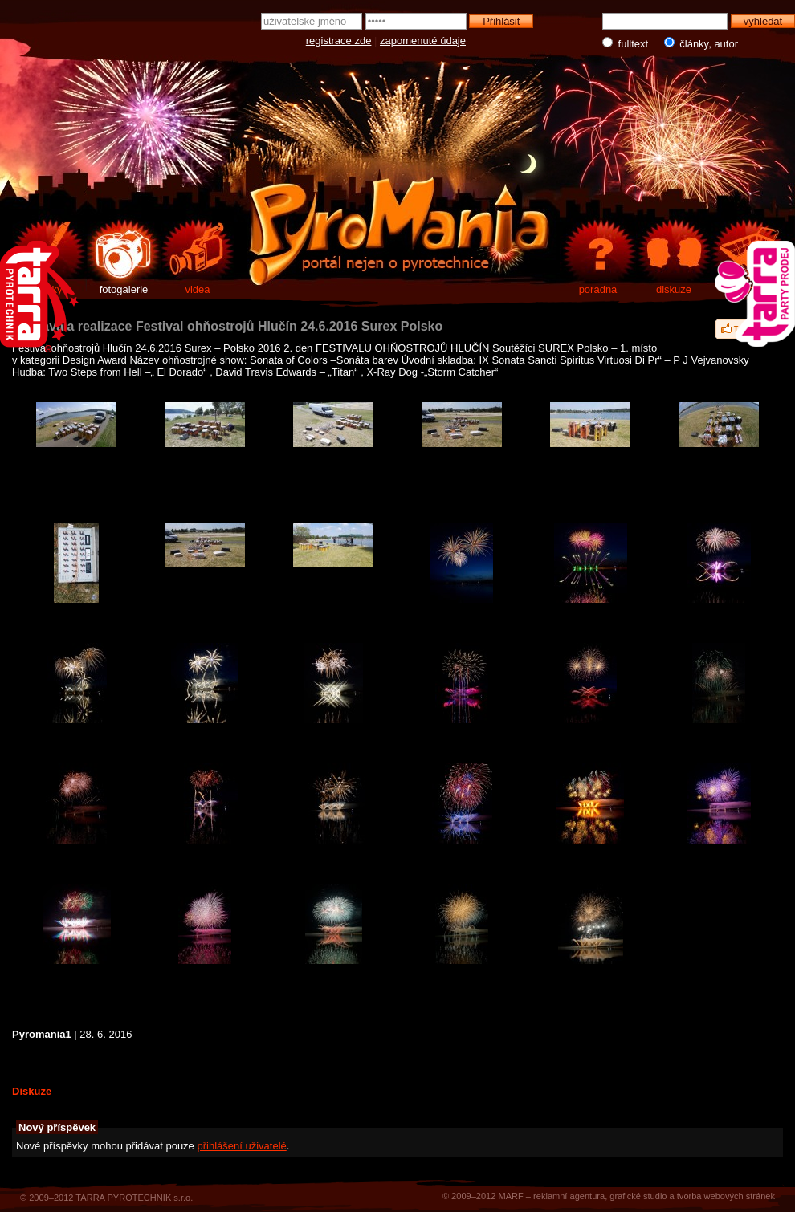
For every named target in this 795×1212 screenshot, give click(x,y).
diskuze (673, 289)
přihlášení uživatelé (241, 1146)
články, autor (697, 43)
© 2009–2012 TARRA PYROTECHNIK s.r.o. (106, 1197)
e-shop (749, 289)
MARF (510, 1196)
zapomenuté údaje (423, 41)
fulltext (626, 43)
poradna (598, 289)
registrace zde (339, 41)
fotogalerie (124, 289)
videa (197, 289)
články (48, 289)
